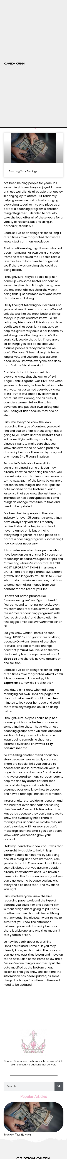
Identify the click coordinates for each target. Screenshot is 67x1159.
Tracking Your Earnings (23, 171)
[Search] (58, 1086)
